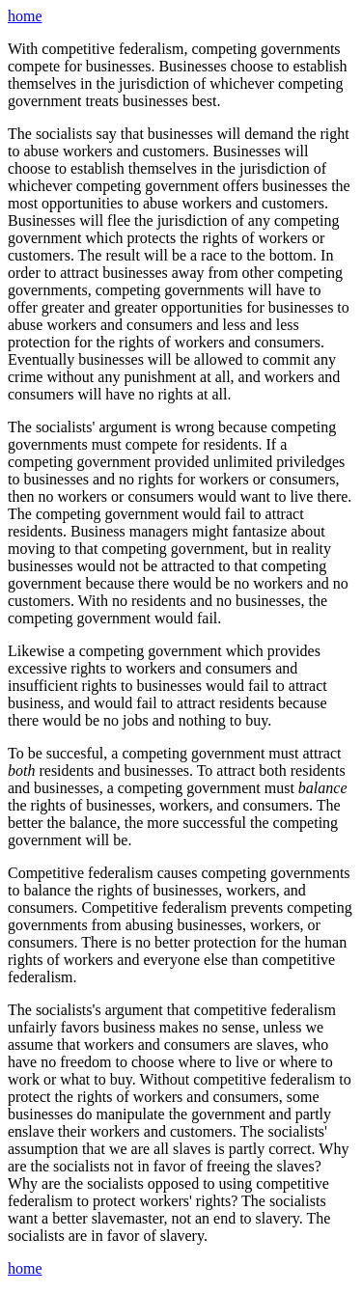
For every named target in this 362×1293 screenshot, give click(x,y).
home (25, 16)
